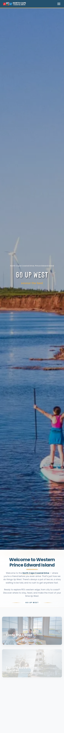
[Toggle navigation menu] (58, 4)
